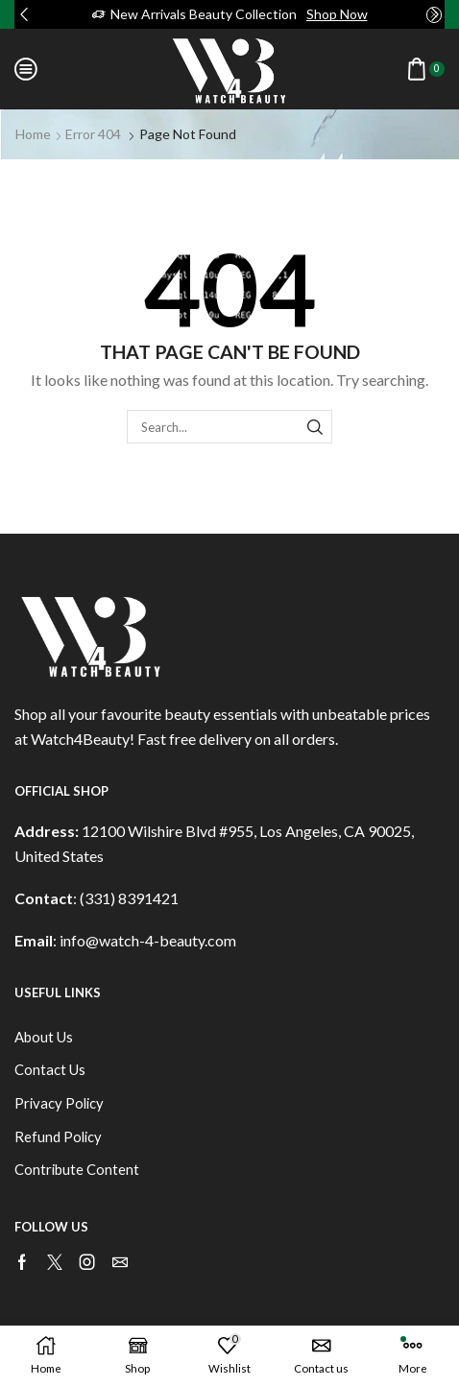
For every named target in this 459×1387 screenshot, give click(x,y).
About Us (43, 1036)
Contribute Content (76, 1169)
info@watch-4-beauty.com (148, 940)
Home (33, 134)
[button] (24, 14)
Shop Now (337, 14)
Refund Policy (58, 1136)
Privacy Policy (59, 1103)
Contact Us (49, 1069)
